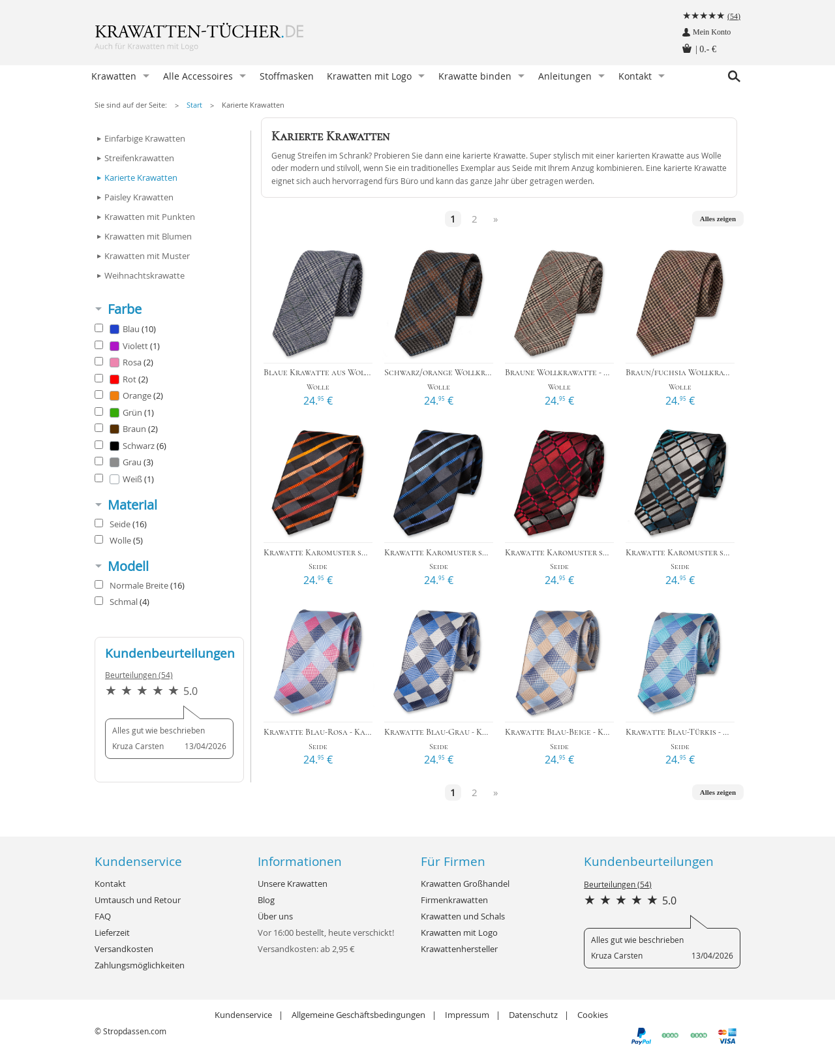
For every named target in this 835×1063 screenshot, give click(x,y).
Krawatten (113, 76)
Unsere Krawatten (292, 883)
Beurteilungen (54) (139, 675)
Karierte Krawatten (253, 105)
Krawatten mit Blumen (148, 236)
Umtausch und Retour (138, 900)
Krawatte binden (474, 76)
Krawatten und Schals (463, 916)
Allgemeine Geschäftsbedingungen (358, 1015)
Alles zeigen (718, 219)
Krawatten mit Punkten (149, 217)
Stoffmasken (287, 76)
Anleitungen (565, 76)
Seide (121, 524)
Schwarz (130, 446)
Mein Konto (712, 32)
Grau (124, 462)
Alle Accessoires (198, 76)
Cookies (592, 1015)
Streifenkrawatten (139, 158)
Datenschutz (533, 1015)
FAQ (103, 916)
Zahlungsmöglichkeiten (140, 965)
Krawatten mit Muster (147, 256)
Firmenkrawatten (454, 900)
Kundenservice (243, 1015)
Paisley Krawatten (139, 197)
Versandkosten (124, 949)
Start (194, 105)
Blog (266, 900)
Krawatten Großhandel (465, 883)
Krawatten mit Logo (369, 76)
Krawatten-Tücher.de (225, 39)
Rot (121, 379)
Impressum (467, 1015)
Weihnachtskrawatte (144, 275)
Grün (124, 412)
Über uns (275, 916)
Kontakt (635, 76)
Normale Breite (140, 585)
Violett (127, 346)
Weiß (124, 479)
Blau (125, 329)
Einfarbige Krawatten (144, 138)
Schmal (122, 602)
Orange (129, 395)
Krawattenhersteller (459, 949)
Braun (126, 429)
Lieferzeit (112, 932)
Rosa (124, 362)
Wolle (119, 540)
